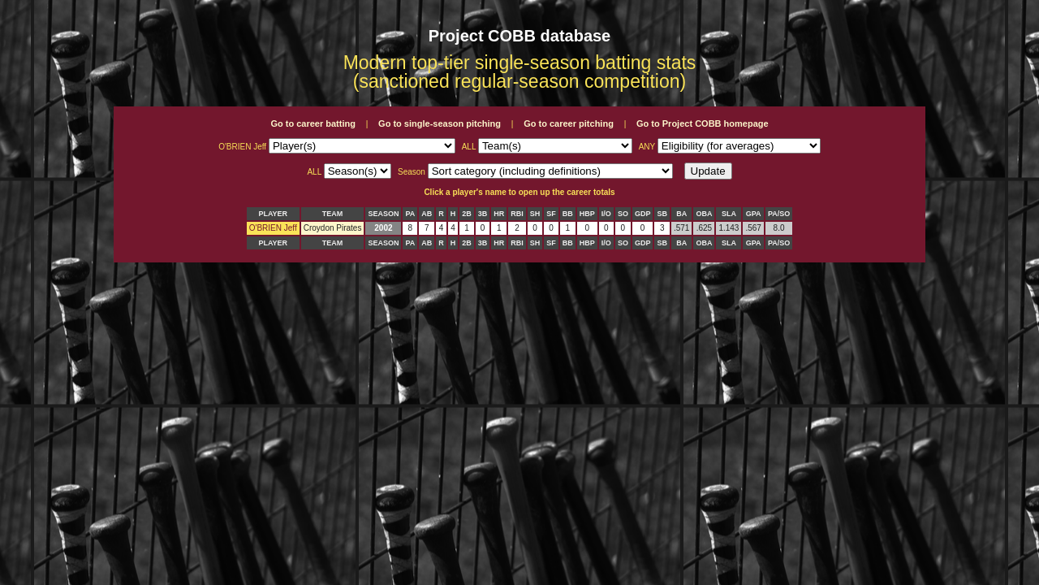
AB (426, 214)
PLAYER (272, 214)
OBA (704, 214)
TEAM (332, 214)
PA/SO (779, 214)
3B (483, 214)
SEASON (383, 214)
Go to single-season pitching (439, 123)
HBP (587, 214)
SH (535, 214)
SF (551, 214)
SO (623, 214)
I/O (606, 214)
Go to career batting (313, 123)
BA (681, 214)
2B (467, 214)
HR (499, 214)
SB (662, 214)
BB (568, 214)
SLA (729, 214)
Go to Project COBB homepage (702, 123)
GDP (643, 214)
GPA (753, 214)
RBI (517, 214)
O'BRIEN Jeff (273, 227)
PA (410, 214)
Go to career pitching (569, 123)
